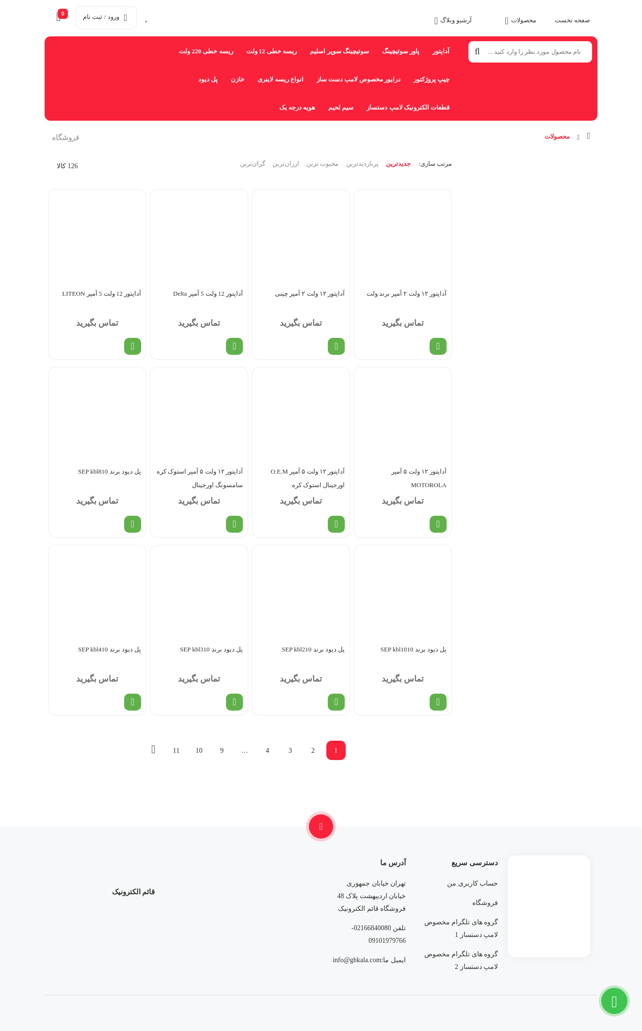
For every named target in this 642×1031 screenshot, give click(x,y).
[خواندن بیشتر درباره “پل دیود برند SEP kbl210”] (336, 702)
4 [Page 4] (267, 750)
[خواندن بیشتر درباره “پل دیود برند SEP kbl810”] (132, 524)
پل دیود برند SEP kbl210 (313, 649)
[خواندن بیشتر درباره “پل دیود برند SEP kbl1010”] (438, 702)
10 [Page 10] (198, 750)
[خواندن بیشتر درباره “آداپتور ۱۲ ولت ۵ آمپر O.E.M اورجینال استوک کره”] (336, 524)
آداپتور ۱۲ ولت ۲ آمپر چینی (310, 293)
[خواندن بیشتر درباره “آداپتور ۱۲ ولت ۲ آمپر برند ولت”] (438, 346)
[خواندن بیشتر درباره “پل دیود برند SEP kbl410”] (132, 702)
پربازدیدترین (362, 163)
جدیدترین (398, 163)
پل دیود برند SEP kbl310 (211, 649)
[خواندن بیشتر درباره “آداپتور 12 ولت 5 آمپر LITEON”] (132, 346)
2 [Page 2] (313, 750)
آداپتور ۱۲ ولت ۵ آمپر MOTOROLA (419, 478)
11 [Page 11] (176, 750)
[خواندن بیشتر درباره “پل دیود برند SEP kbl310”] (234, 702)
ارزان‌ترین (286, 163)
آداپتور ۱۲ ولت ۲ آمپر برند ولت (407, 293)
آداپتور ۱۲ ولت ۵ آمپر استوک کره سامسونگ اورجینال (200, 478)
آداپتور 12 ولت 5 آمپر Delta (208, 293)
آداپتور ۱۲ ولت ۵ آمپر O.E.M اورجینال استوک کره (308, 478)
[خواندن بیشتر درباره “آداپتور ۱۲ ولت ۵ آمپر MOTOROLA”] (438, 524)
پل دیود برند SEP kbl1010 (413, 649)
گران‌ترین (252, 163)
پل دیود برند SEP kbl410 (109, 649)
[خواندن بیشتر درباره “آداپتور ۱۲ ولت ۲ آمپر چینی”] (336, 346)
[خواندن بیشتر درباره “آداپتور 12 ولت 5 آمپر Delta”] (234, 346)
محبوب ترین (322, 163)
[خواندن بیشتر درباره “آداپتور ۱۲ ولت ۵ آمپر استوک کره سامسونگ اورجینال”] (234, 524)
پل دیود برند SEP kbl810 (109, 471)
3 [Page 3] (290, 750)
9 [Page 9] (222, 750)
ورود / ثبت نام (105, 16)
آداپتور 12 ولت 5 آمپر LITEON (101, 293)
